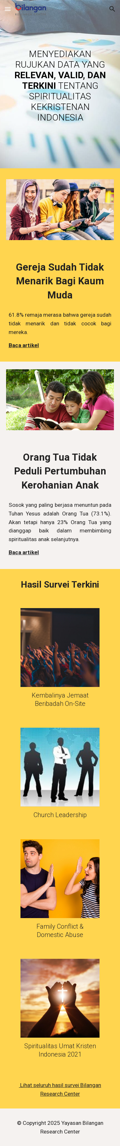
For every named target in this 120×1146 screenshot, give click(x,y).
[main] (60, 85)
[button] (7, 9)
